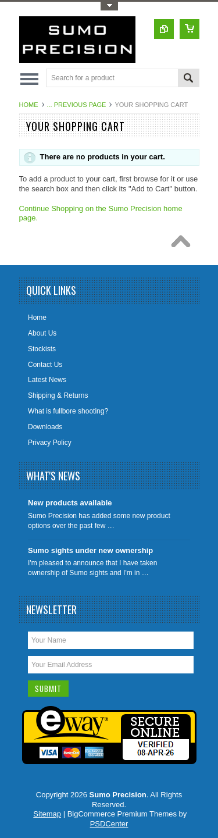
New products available (70, 502)
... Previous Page (76, 104)
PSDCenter (109, 823)
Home (28, 104)
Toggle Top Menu (109, 6)
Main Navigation (29, 79)
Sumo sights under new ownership (90, 550)
